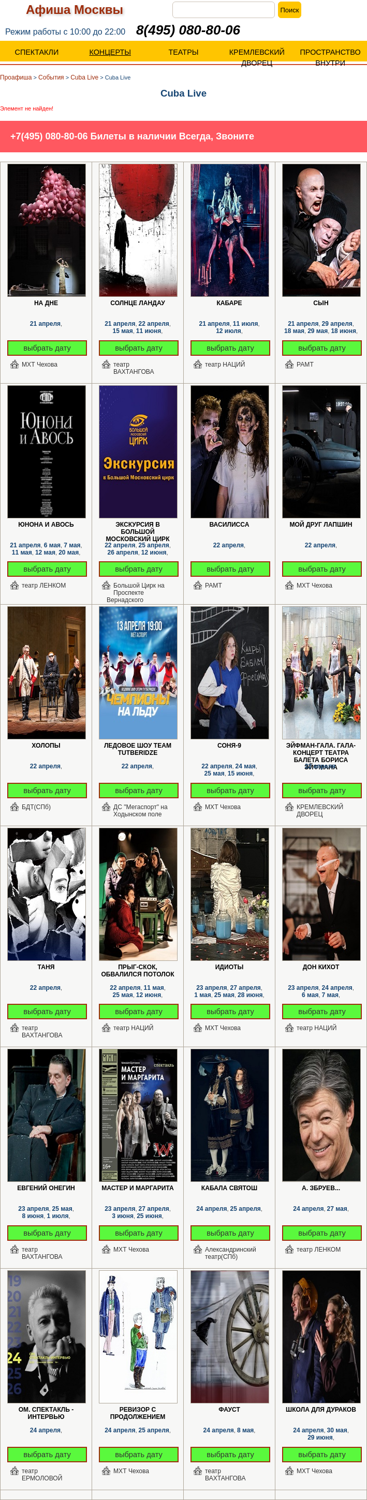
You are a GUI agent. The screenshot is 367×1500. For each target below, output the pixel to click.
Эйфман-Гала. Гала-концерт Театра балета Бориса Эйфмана (321, 746)
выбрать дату (47, 348)
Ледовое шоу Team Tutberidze (137, 746)
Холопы (46, 745)
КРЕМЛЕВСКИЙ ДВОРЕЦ (257, 57)
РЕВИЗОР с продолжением (138, 1410)
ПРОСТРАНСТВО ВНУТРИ (330, 57)
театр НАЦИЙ (225, 364)
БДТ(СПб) (36, 807)
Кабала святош (229, 1188)
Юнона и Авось (46, 524)
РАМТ (305, 364)
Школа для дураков (321, 1409)
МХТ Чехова (39, 364)
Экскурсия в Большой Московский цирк (137, 525)
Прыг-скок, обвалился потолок (137, 967)
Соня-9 (229, 745)
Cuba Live (84, 77)
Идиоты (229, 967)
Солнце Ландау (137, 303)
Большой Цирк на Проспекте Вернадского (136, 589)
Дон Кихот (321, 967)
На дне (46, 303)
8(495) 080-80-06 (188, 30)
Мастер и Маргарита (137, 1188)
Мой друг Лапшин (320, 524)
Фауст (229, 1409)
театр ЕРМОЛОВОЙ (42, 1474)
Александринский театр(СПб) (230, 1253)
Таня (46, 967)
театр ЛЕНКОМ (44, 585)
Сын (320, 303)
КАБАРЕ (229, 303)
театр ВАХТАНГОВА (133, 368)
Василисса (229, 524)
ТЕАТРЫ (183, 52)
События (51, 77)
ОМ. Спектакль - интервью (46, 1410)
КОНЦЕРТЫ (110, 52)
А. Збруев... (321, 1188)
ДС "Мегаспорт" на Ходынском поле (140, 810)
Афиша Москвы (74, 10)
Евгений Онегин (46, 1188)
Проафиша (16, 77)
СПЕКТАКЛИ (36, 52)
